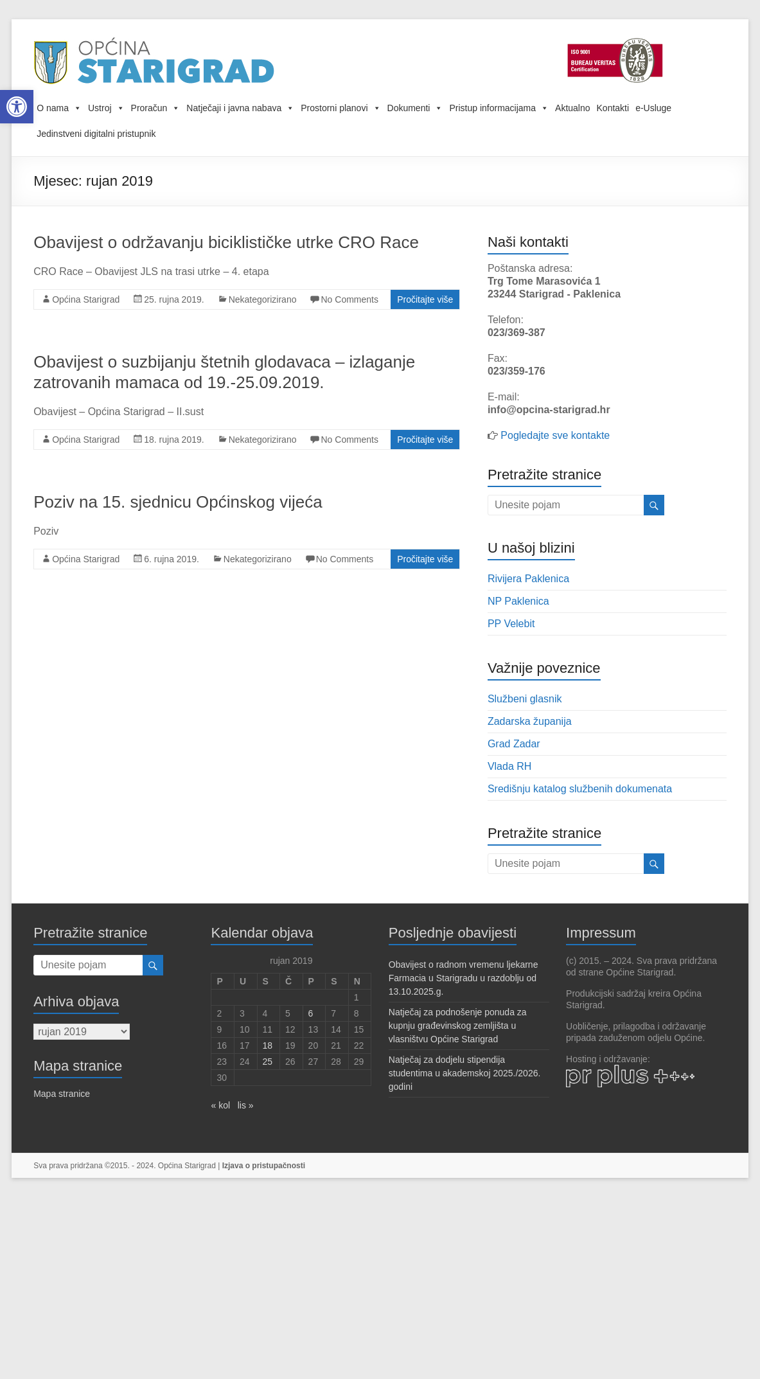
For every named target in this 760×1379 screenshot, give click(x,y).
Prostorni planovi (340, 108)
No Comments (349, 299)
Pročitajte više (425, 299)
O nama (59, 108)
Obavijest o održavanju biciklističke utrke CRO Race (226, 242)
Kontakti (613, 108)
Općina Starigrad (85, 299)
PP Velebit (511, 623)
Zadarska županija (530, 721)
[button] (16, 106)
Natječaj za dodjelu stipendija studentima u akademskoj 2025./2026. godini (465, 1073)
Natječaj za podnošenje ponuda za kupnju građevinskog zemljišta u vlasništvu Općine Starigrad (458, 1025)
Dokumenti (415, 108)
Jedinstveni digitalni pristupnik (96, 134)
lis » (246, 1105)
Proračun (156, 108)
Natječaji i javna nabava (240, 108)
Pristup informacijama (499, 108)
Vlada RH (509, 766)
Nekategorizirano (263, 299)
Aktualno (572, 108)
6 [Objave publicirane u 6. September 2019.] (311, 1013)
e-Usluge (653, 108)
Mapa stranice (61, 1094)
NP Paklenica (518, 601)
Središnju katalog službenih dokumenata (580, 788)
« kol (220, 1105)
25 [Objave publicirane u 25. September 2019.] (268, 1061)
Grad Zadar (514, 743)
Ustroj (106, 108)
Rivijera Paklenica (528, 578)
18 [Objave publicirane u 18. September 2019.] (268, 1045)
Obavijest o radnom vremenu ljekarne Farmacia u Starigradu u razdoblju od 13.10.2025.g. (463, 978)
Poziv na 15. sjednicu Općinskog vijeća (177, 502)
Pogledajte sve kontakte (555, 435)
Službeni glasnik (525, 698)
